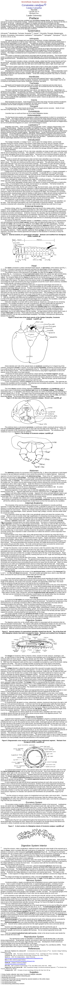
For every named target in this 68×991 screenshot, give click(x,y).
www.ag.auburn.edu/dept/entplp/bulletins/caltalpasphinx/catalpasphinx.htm (24, 958)
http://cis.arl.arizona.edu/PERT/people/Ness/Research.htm (20, 961)
